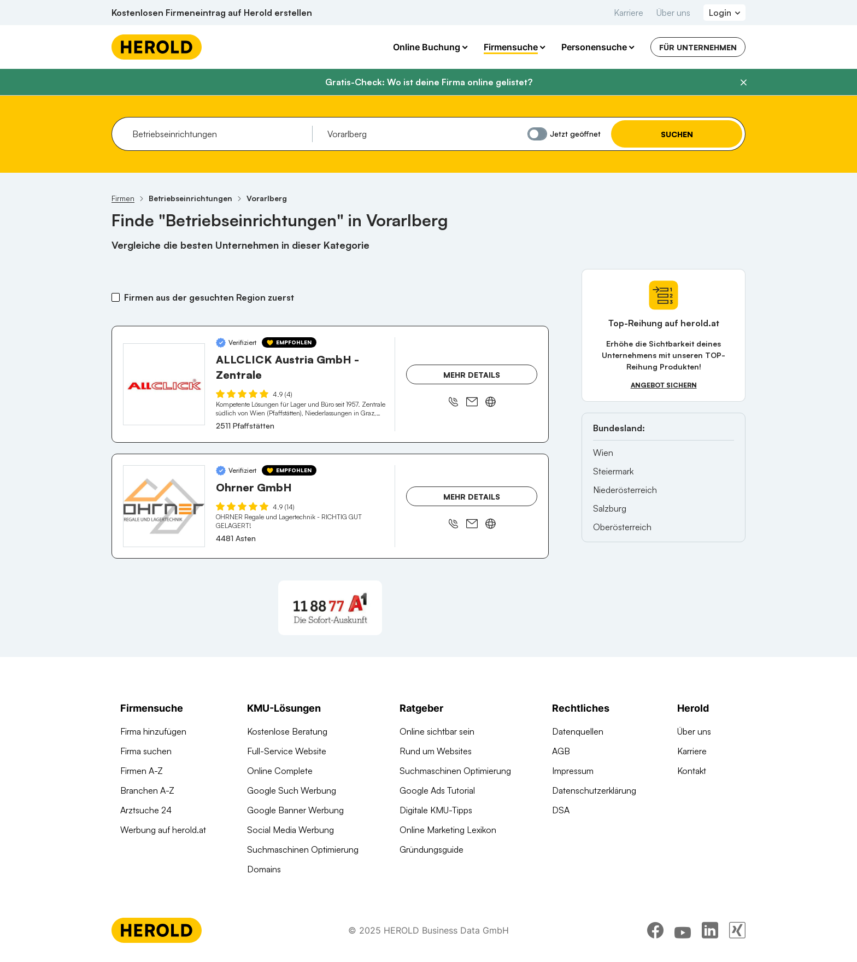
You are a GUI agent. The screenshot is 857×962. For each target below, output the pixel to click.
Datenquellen (577, 731)
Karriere (628, 12)
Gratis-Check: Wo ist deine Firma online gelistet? (428, 82)
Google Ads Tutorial (437, 790)
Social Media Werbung (290, 829)
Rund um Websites (436, 751)
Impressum (573, 770)
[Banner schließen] (743, 82)
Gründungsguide (431, 849)
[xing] (737, 932)
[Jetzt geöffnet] (537, 133)
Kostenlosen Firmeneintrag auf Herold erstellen (211, 12)
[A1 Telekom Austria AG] (330, 607)
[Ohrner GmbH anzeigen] (164, 506)
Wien (603, 452)
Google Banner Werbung (295, 810)
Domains (264, 869)
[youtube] (682, 932)
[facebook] (655, 932)
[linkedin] (710, 932)
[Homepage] (156, 47)
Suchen (677, 134)
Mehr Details (471, 374)
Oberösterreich (622, 526)
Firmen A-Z (141, 770)
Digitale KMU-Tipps (436, 810)
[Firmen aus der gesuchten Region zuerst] (115, 297)
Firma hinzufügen (153, 731)
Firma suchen (146, 751)
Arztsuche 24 (146, 810)
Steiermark (613, 471)
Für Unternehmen (698, 47)
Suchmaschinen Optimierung (303, 849)
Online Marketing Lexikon (448, 829)
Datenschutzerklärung (594, 790)
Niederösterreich (625, 489)
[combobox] (218, 133)
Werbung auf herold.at (163, 829)
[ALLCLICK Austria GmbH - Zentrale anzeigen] (164, 384)
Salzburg (609, 508)
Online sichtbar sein (437, 731)
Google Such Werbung (291, 790)
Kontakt (691, 770)
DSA (561, 810)
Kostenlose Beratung (287, 731)
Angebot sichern (664, 385)
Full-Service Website (286, 751)
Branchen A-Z (147, 790)
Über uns (673, 12)
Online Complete (280, 770)
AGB (561, 751)
